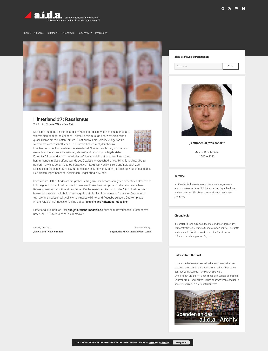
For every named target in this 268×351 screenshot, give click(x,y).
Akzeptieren (181, 342)
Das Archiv (90, 33)
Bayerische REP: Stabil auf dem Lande (130, 230)
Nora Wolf (68, 123)
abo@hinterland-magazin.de (85, 209)
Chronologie (73, 33)
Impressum (110, 33)
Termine (54, 33)
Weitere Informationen (159, 342)
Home (27, 33)
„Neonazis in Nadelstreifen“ (48, 230)
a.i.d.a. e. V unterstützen (203, 283)
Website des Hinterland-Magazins (107, 200)
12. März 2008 (52, 123)
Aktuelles (40, 33)
